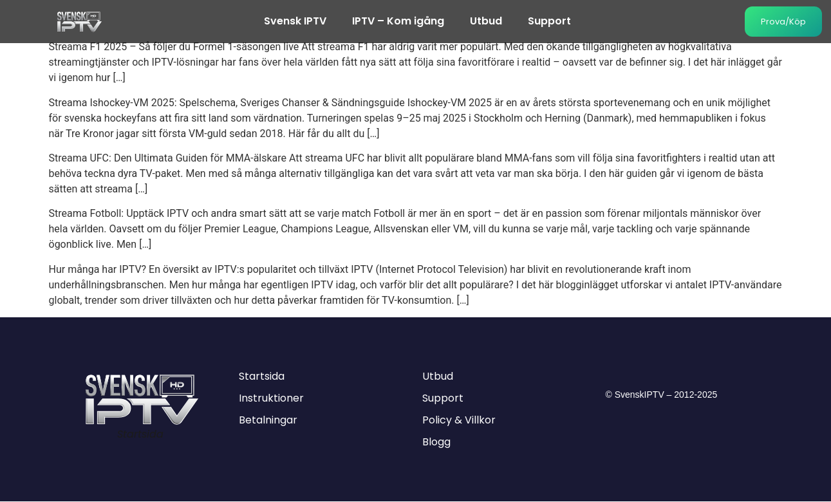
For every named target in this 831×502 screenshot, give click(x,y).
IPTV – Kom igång (398, 21)
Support (549, 21)
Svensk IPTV (295, 21)
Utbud (486, 21)
